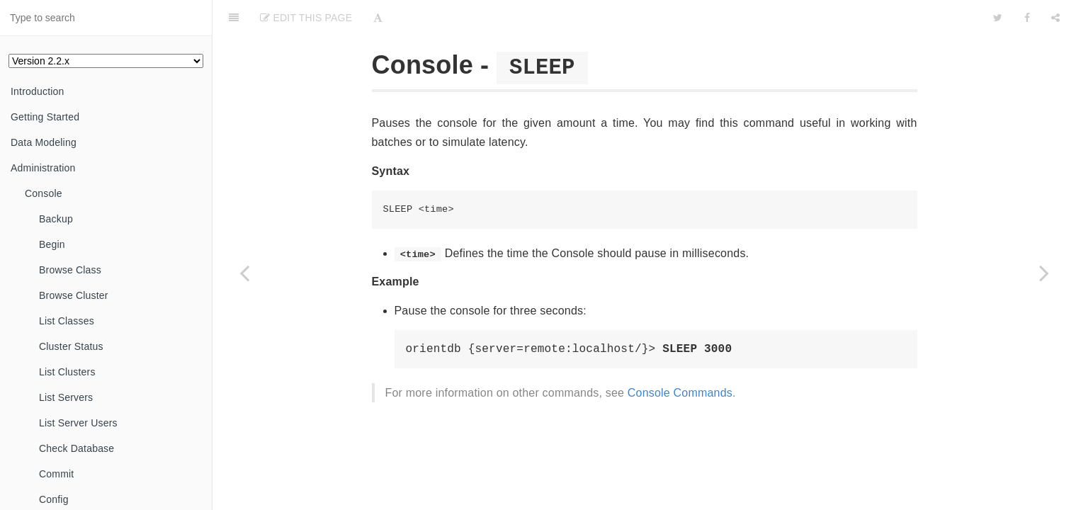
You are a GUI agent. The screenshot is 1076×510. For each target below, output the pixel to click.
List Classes (66, 321)
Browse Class (70, 270)
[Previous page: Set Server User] (244, 272)
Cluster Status (71, 346)
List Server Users (78, 423)
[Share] (1055, 17)
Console (43, 193)
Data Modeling (44, 142)
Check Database (76, 448)
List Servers (66, 397)
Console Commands (680, 393)
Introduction (37, 91)
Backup (56, 219)
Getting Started (45, 117)
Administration (43, 168)
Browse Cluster (73, 295)
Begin (52, 244)
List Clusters (67, 372)
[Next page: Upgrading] (1044, 272)
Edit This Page (306, 17)
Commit (56, 474)
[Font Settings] (378, 17)
